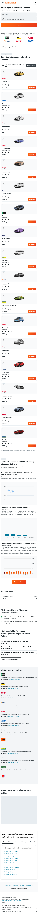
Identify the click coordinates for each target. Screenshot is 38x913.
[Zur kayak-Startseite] (10, 2)
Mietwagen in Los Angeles (11, 851)
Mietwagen (15, 885)
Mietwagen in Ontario (9, 869)
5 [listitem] (3, 129)
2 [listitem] (3, 85)
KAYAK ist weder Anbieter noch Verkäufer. (19, 905)
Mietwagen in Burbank (10, 862)
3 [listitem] (6, 129)
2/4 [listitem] (9, 129)
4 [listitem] (3, 107)
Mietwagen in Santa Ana (10, 860)
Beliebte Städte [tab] (7, 842)
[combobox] (6, 11)
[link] (19, 582)
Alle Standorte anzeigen (14, 679)
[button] (3, 2)
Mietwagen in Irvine (9, 865)
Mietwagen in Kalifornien (24, 887)
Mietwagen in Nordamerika (25, 885)
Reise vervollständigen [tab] (21, 842)
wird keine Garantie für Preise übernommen (12, 900)
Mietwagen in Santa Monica (11, 858)
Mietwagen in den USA (12, 887)
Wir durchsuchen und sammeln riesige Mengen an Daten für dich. (19, 908)
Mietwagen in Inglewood (10, 872)
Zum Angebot (32, 87)
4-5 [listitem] (9, 85)
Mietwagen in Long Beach (10, 856)
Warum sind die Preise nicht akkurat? (19, 911)
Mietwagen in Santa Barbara (11, 867)
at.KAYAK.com (8, 885)
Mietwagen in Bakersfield (10, 874)
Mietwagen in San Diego (10, 853)
